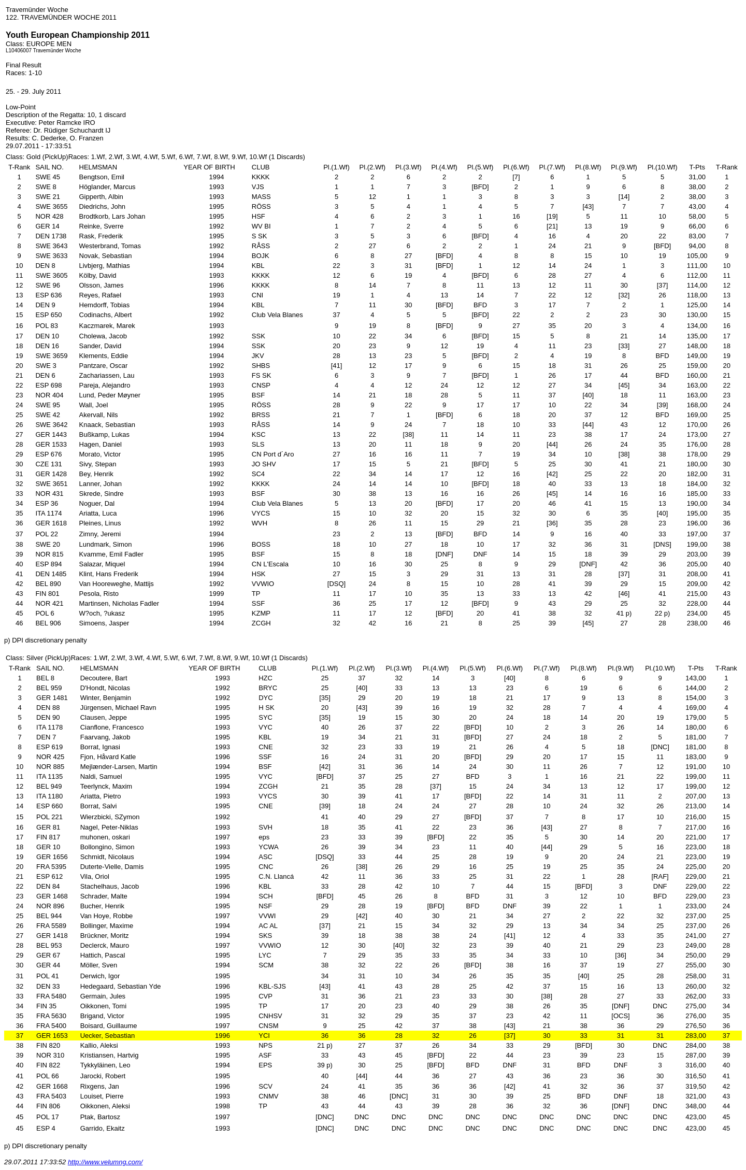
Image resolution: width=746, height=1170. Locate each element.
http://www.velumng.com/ (105, 1162)
